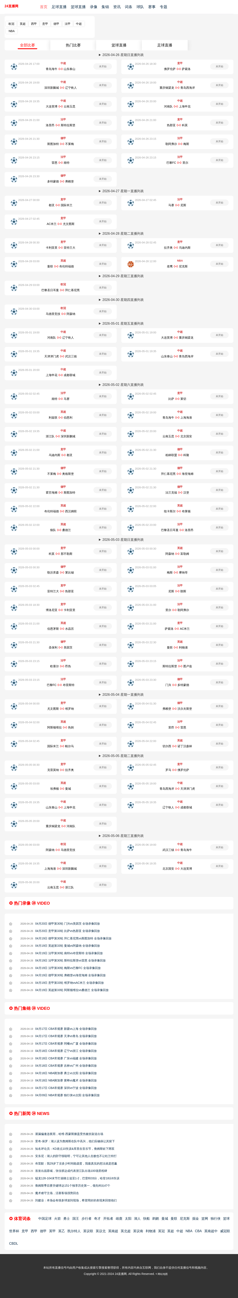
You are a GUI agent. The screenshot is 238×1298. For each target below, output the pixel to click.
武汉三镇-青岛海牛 (177, 850)
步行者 (87, 1218)
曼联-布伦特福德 (60, 266)
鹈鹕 (155, 1218)
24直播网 (11, 6)
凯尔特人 (74, 1231)
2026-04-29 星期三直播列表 (123, 276)
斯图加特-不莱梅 (60, 144)
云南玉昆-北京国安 (177, 436)
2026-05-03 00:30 (145, 548)
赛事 (152, 7)
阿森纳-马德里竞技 (60, 850)
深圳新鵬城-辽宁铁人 (60, 87)
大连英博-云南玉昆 (60, 106)
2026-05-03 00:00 (29, 548)
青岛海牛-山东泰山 (60, 69)
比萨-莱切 (177, 398)
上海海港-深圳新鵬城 (60, 868)
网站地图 (163, 1274)
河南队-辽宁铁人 (60, 337)
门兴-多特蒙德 (177, 685)
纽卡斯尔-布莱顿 (177, 511)
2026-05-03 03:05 (145, 586)
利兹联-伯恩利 (60, 417)
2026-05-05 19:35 (29, 802)
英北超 (126, 1231)
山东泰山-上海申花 (60, 807)
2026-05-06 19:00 (145, 844)
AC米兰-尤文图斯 (60, 224)
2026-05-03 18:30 (29, 604)
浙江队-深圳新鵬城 (60, 436)
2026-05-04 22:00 (145, 741)
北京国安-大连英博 (177, 868)
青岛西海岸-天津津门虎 (177, 788)
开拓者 (108, 1218)
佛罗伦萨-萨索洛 (177, 69)
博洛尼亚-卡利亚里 (60, 610)
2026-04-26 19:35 (29, 101)
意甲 (45, 23)
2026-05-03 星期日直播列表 (123, 539)
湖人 (137, 1218)
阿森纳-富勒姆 (177, 553)
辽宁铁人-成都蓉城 (177, 807)
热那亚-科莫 (177, 125)
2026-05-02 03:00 (29, 412)
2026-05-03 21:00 (145, 604)
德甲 (56, 23)
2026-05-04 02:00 (29, 722)
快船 (146, 1218)
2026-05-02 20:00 (145, 431)
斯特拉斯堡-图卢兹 (177, 666)
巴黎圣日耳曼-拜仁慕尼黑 (60, 290)
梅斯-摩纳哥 (177, 572)
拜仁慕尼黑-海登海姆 (177, 473)
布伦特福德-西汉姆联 (60, 511)
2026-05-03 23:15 (29, 661)
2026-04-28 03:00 (29, 261)
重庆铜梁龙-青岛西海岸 (177, 87)
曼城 (164, 1218)
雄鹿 (119, 1218)
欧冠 (11, 23)
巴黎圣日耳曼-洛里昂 (177, 530)
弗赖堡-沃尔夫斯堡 (177, 708)
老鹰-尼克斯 (177, 266)
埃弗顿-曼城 (60, 788)
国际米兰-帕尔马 (60, 746)
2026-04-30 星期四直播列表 (123, 300)
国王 (75, 1218)
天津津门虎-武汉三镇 (60, 356)
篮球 (226, 1218)
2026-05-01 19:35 (29, 351)
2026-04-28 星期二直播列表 (123, 233)
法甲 (68, 23)
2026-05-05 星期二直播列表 (123, 756)
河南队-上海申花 (177, 106)
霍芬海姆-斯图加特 (60, 492)
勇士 (66, 1218)
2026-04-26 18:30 (145, 63)
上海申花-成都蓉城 (60, 375)
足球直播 (59, 7)
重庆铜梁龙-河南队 (60, 826)
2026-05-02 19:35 (29, 431)
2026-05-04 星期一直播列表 (123, 694)
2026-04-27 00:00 (29, 200)
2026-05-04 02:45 (145, 722)
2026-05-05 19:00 (145, 783)
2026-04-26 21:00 (29, 120)
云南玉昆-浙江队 (60, 887)
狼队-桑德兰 (60, 530)
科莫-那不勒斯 (60, 553)
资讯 (117, 7)
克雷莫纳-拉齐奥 (60, 770)
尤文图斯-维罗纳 (60, 708)
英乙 (61, 1231)
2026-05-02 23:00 (145, 524)
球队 (140, 7)
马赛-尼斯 (177, 205)
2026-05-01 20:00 (29, 370)
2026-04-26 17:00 (29, 63)
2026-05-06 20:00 (29, 882)
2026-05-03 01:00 (145, 567)
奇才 (97, 1218)
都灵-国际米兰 (60, 205)
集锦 (105, 7)
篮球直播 (78, 7)
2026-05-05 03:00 (29, 783)
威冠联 (225, 1231)
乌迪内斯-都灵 (60, 455)
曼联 (174, 1218)
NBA (12, 31)
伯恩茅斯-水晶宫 (60, 628)
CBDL (13, 1243)
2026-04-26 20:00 (145, 101)
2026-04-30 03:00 (29, 308)
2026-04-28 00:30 (29, 242)
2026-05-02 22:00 (29, 506)
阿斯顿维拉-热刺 (60, 727)
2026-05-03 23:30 (145, 679)
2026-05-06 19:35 (29, 863)
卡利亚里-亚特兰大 (60, 247)
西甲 (34, 23)
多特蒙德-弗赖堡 (60, 181)
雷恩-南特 (60, 162)
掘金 (195, 1218)
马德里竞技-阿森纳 (60, 313)
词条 (128, 7)
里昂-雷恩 (177, 727)
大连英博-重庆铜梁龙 (177, 337)
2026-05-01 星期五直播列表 (123, 323)
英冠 (161, 1231)
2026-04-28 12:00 (145, 261)
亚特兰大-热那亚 (60, 591)
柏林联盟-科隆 (177, 455)
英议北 (101, 1231)
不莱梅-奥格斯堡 (60, 473)
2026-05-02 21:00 (29, 449)
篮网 (204, 1218)
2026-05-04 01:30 (145, 703)
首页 (43, 7)
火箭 (57, 1218)
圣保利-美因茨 (60, 647)
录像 (93, 7)
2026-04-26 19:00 (29, 82)
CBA (198, 1231)
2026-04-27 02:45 (145, 200)
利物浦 (151, 1231)
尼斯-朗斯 (177, 591)
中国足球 (45, 1218)
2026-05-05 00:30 (29, 764)
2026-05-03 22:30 (145, 642)
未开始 (103, 66)
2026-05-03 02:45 (29, 586)
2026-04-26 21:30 (29, 138)
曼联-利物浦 (177, 647)
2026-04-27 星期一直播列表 (123, 191)
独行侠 (216, 1218)
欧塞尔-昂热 (60, 666)
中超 (79, 23)
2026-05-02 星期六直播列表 (123, 385)
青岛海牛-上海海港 (177, 417)
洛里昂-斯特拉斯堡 (60, 125)
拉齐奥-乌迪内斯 (177, 247)
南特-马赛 (60, 398)
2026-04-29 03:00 (29, 285)
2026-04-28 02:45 (145, 242)
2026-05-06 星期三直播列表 (123, 836)
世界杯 (14, 1231)
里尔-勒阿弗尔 (177, 610)
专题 (163, 7)
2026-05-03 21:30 (29, 642)
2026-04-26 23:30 (29, 176)
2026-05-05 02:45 (145, 764)
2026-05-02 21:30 (145, 449)
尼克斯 (185, 1218)
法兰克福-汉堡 (177, 492)
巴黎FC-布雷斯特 (60, 685)
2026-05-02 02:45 (29, 393)
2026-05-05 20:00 (29, 821)
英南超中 (211, 1231)
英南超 (113, 1231)
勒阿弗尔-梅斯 (177, 144)
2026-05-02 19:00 (145, 412)
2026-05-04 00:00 (29, 703)
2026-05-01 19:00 (29, 332)
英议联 (88, 1231)
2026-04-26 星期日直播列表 (123, 55)
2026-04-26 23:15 (145, 138)
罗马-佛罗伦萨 (177, 770)
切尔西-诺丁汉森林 (177, 746)
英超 (23, 23)
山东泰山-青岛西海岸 (177, 356)
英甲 (52, 1231)
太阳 (128, 1218)
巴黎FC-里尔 (177, 162)
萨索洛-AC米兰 (177, 628)
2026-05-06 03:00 (29, 844)
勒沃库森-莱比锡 (60, 572)
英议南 (138, 1231)
